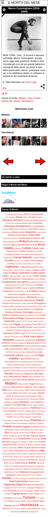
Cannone (24, 254)
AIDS (26, 214)
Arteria (12, 229)
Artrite (35, 229)
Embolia (18, 312)
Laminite (9, 352)
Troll (42, 494)
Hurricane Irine (17, 337)
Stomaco (24, 472)
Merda (6, 377)
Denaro (41, 297)
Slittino (6, 463)
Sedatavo (29, 445)
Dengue (7, 300)
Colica (21, 270)
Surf (15, 488)
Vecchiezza (27, 101)
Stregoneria (11, 475)
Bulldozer (18, 248)
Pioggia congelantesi (32, 417)
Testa (36, 490)
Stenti (17, 472)
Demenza (32, 297)
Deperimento (17, 300)
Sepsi (43, 447)
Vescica (6, 508)
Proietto (7, 426)
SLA (33, 432)
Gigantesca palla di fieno (32, 330)
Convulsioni (8, 288)
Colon (5, 276)
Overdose (24, 402)
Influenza (6, 343)
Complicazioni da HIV (37, 282)
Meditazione (19, 374)
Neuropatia (7, 393)
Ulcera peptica (20, 501)
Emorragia (27, 312)
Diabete (40, 300)
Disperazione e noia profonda (21, 303)
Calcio (35, 248)
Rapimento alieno (32, 430)
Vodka (22, 509)
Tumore (29, 497)
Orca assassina (19, 399)
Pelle (5, 411)
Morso (42, 387)
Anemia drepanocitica (24, 223)
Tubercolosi (17, 498)
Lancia (15, 352)
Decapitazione (10, 297)
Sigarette (32, 454)
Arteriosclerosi (21, 229)
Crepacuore (8, 291)
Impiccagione (37, 336)
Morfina (36, 387)
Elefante (39, 309)
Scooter (13, 444)
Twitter (41, 498)
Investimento (17, 346)
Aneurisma (9, 226)
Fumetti (21, 327)
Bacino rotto (39, 238)
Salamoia (13, 436)
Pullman (35, 427)
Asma (21, 232)
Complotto (38, 285)
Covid (18, 288)
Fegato (16, 324)
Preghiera (32, 423)
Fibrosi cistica (31, 324)
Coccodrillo (36, 264)
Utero (42, 501)
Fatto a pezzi (38, 321)
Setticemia (34, 450)
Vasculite (15, 505)
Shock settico (22, 454)
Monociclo (7, 387)
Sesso (26, 451)
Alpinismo (7, 220)
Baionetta (7, 242)
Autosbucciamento (10, 238)
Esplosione (30, 318)
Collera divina (38, 273)
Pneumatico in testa (10, 420)
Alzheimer (18, 220)
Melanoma (29, 373)
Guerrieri (34, 333)
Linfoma (19, 355)
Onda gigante (31, 396)
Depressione (29, 300)
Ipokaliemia (35, 346)
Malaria (10, 365)
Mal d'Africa (38, 362)
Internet (43, 343)
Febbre (5, 324)
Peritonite (11, 411)
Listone (33, 355)
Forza (43, 324)
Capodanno (39, 254)
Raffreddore (9, 430)
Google (22, 333)
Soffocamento (21, 463)
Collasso (27, 270)
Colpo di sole (26, 276)
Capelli (31, 254)
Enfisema (6, 315)
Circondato (25, 261)
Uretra (29, 501)
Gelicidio (41, 327)
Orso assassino (32, 399)
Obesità (41, 393)
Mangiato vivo (38, 371)
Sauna (15, 439)
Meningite (39, 373)
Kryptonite (39, 349)
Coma (43, 276)
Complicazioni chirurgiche (15, 282)
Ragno (17, 430)
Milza (31, 377)
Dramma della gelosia (14, 309)
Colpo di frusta (15, 276)
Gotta (28, 333)
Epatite (15, 315)
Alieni (40, 217)
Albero (25, 217)
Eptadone (30, 315)
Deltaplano (22, 297)
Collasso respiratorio (19, 273)
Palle (14, 405)
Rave (42, 430)
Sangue (26, 435)
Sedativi (37, 445)
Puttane (42, 427)
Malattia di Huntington (37, 368)
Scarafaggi (35, 439)
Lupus (22, 358)
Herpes (7, 337)
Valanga (7, 505)
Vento (41, 505)
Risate (21, 433)
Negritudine (41, 390)
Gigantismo (8, 333)
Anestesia (37, 223)
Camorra (30, 251)
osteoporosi (33, 512)
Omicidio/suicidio (18, 396)
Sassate (34, 435)
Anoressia (39, 226)
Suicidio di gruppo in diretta (23, 478)
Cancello (38, 251)
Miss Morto (22, 379)
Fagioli (18, 321)
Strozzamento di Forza (26, 475)
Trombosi (8, 498)
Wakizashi (36, 509)
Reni (6, 432)
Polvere (13, 423)
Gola (16, 333)
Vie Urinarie (15, 509)
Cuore (33, 291)
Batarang (15, 242)
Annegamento (23, 226)
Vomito (29, 509)
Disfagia (5, 303)
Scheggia (13, 442)
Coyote (24, 288)
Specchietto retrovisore (13, 469)
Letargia (39, 352)
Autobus (11, 235)
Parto (44, 408)
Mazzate (8, 373)
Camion (22, 251)
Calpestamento (12, 251)
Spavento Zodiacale (36, 466)
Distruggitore (40, 303)
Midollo (25, 376)
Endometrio (38, 312)
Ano (32, 226)
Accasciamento (36, 214)
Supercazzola (40, 478)
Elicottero (9, 312)
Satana (42, 435)
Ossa (41, 399)
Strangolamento (37, 472)
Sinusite (42, 460)
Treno (37, 493)
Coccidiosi (27, 264)
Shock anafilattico (9, 454)
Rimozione (14, 433)
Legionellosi (30, 352)
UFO (5, 501)
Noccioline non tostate (28, 393)
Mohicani (39, 384)
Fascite (29, 321)
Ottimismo (8, 402)
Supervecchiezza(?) (35, 484)
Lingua (26, 355)
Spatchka (23, 466)
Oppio (39, 396)
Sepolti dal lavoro (32, 447)
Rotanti (28, 433)
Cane (17, 254)
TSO (19, 488)
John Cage (31, 82)
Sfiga (42, 450)
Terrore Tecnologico (26, 491)
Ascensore (6, 232)
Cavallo (35, 258)
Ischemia (19, 349)
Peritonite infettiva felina (26, 411)
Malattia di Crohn (21, 368)
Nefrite (33, 390)
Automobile (34, 235)
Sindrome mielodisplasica (27, 460)
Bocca (15, 245)
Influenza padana (18, 343)
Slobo (12, 463)
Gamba (28, 327)
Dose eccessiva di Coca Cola (34, 306)
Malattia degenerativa (22, 365)
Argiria (5, 229)
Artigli (29, 229)
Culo (27, 291)
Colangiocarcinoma (28, 267)
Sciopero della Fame (29, 442)
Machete (35, 359)
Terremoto (12, 490)
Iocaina (27, 346)
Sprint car (28, 469)
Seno (20, 447)
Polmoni (36, 420)
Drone (26, 309)
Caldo (41, 248)
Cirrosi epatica (36, 260)
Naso (22, 390)
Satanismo (7, 438)
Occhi (8, 396)
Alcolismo (33, 217)
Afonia (19, 217)
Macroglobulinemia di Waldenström (19, 362)
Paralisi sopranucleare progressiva (16, 408)
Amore (36, 220)
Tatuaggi (30, 488)
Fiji (39, 324)
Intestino (6, 346)
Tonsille (7, 494)
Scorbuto (21, 445)
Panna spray (32, 405)
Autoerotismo (22, 235)
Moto (4, 390)
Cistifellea (11, 264)
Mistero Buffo (23, 384)
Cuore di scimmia (33, 294)
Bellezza (24, 241)
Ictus (26, 336)
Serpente (19, 450)
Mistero (22, 98)
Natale (27, 390)
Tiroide (42, 491)
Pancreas (21, 405)
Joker (26, 349)
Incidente (8, 339)
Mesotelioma (15, 376)
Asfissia (14, 232)
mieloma (24, 511)
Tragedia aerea (19, 493)
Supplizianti (8, 488)
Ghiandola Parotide (14, 330)
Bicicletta (35, 241)
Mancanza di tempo (25, 371)
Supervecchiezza (14, 484)
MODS (28, 358)
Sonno (32, 462)
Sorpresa (40, 463)
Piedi (22, 417)
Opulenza (8, 399)
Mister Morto (40, 380)
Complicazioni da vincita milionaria (19, 285)
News (15, 393)
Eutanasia (9, 321)
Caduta (26, 248)
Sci (19, 442)
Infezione (40, 340)
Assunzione (41, 232)
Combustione (27, 279)
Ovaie (15, 402)
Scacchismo (24, 438)
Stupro (39, 475)
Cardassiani (8, 258)
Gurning (42, 333)
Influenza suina (32, 343)
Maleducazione (10, 371)
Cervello (9, 260)
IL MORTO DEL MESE (24, 2)
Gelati (35, 327)
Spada (16, 466)
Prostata (17, 426)
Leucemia (9, 355)
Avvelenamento (26, 238)
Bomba (21, 245)
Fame (23, 321)
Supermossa (34, 481)
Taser (24, 488)
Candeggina (9, 254)
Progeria (40, 423)
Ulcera (11, 501)
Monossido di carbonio (22, 387)
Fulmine (13, 327)
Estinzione (40, 318)
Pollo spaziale (24, 420)
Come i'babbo (39, 279)
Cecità (42, 257)
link (4, 88)
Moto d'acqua (13, 390)
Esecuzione (9, 318)
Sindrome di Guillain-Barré (24, 457)
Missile (31, 379)
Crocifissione (19, 291)
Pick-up (16, 417)
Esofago (20, 318)
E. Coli (32, 309)
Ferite (23, 324)
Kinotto (32, 349)
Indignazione (30, 340)
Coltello (35, 276)
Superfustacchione (18, 481)
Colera (15, 270)
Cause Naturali (22, 257)
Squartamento (38, 469)
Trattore (30, 494)
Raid (22, 430)
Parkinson (36, 408)
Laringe (22, 352)
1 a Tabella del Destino (14, 214)
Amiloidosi (28, 220)
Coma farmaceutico (12, 279)
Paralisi (41, 405)
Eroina (43, 315)
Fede (10, 324)
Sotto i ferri (8, 466)
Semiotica (13, 448)
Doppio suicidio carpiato (12, 306)
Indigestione (20, 340)
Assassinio (30, 232)
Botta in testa (31, 245)
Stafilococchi (9, 472)
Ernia (37, 315)
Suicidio (7, 478)
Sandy (19, 436)
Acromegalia (10, 217)
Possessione (22, 423)
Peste (32, 414)
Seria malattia (8, 451)
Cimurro (17, 261)
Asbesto (42, 229)
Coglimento (12, 266)
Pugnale (26, 426)
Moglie (32, 384)
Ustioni (36, 501)
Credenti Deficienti (36, 288)
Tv (37, 498)
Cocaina (19, 264)
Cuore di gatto (19, 294)
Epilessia (22, 315)
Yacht (43, 509)
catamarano (15, 512)
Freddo (6, 327)
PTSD (32, 402)
